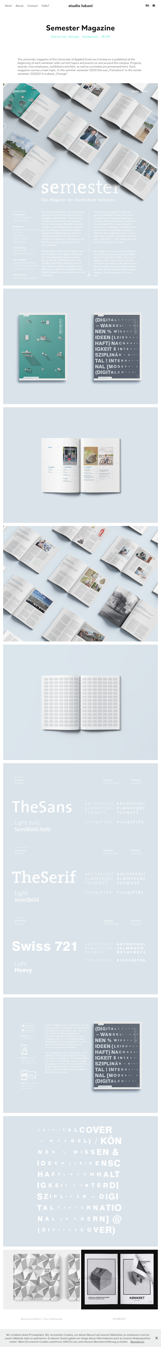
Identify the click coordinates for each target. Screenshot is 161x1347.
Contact (32, 5)
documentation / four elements (41, 1319)
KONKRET (119, 1319)
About (19, 5)
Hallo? (45, 5)
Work (8, 5)
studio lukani (80, 5)
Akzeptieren (137, 1341)
